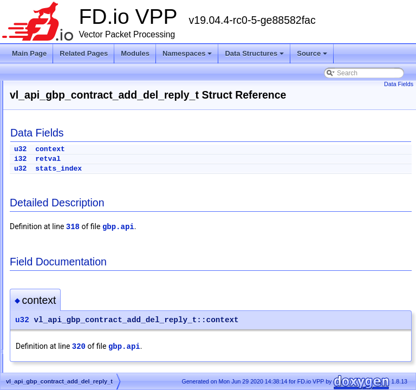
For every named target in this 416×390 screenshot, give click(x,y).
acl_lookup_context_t (66, 361)
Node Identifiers (41, 166)
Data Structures (255, 56)
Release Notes (39, 114)
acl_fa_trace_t (56, 335)
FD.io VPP (25, 88)
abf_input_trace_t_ (62, 270)
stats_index (194, 181)
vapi (42, 231)
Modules (135, 53)
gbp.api (254, 239)
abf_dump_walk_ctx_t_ (69, 257)
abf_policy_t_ (55, 296)
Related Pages (84, 53)
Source (313, 56)
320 (214, 359)
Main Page (29, 53)
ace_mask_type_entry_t (70, 309)
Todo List (31, 153)
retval (183, 171)
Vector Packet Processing (55, 101)
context (185, 162)
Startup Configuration (49, 140)
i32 (156, 171)
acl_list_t (48, 348)
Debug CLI (33, 127)
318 (208, 239)
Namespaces (188, 56)
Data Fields (398, 84)
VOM (43, 244)
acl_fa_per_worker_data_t (73, 322)
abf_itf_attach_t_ (60, 283)
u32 (156, 162)
